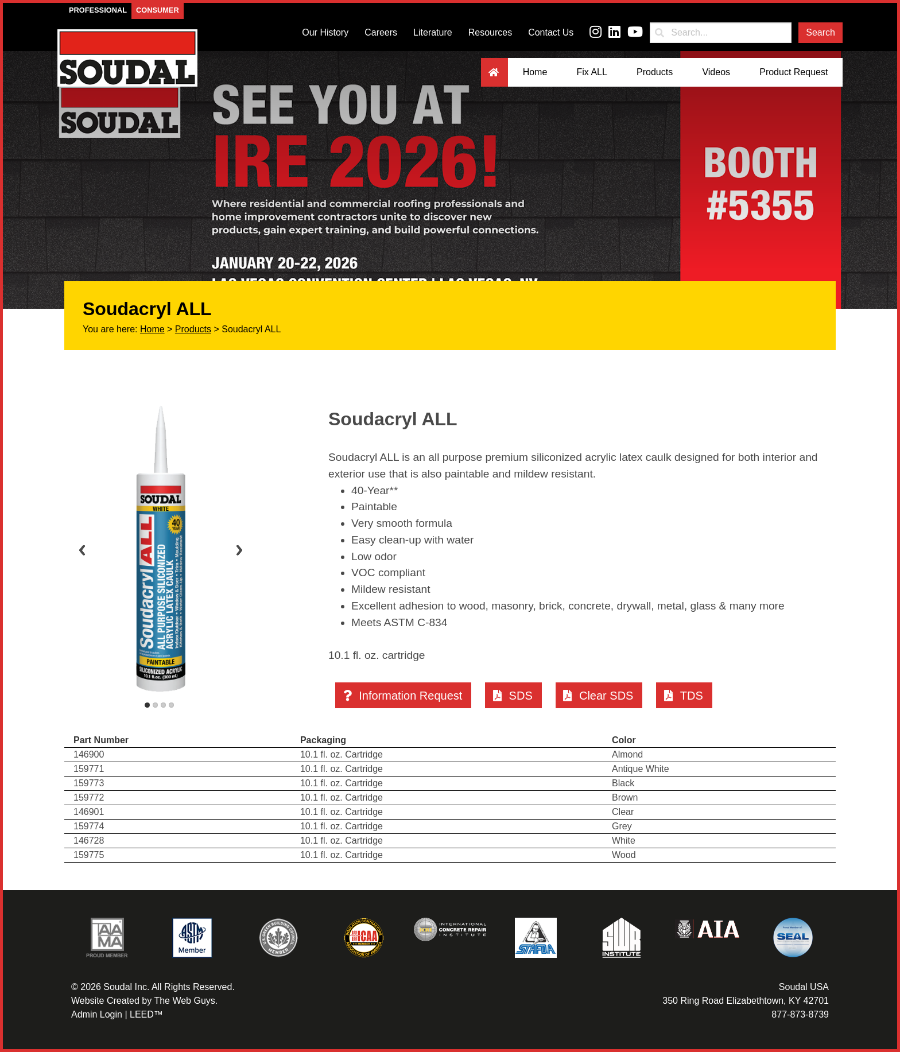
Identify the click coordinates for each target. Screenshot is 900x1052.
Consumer (157, 10)
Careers (380, 32)
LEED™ (146, 1014)
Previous (82, 550)
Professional (98, 10)
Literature (432, 32)
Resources (490, 32)
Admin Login (96, 1014)
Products (655, 72)
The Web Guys (184, 1001)
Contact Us (550, 32)
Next (239, 550)
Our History (325, 32)
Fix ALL (592, 72)
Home (535, 72)
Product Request (793, 72)
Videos (716, 72)
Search (820, 32)
